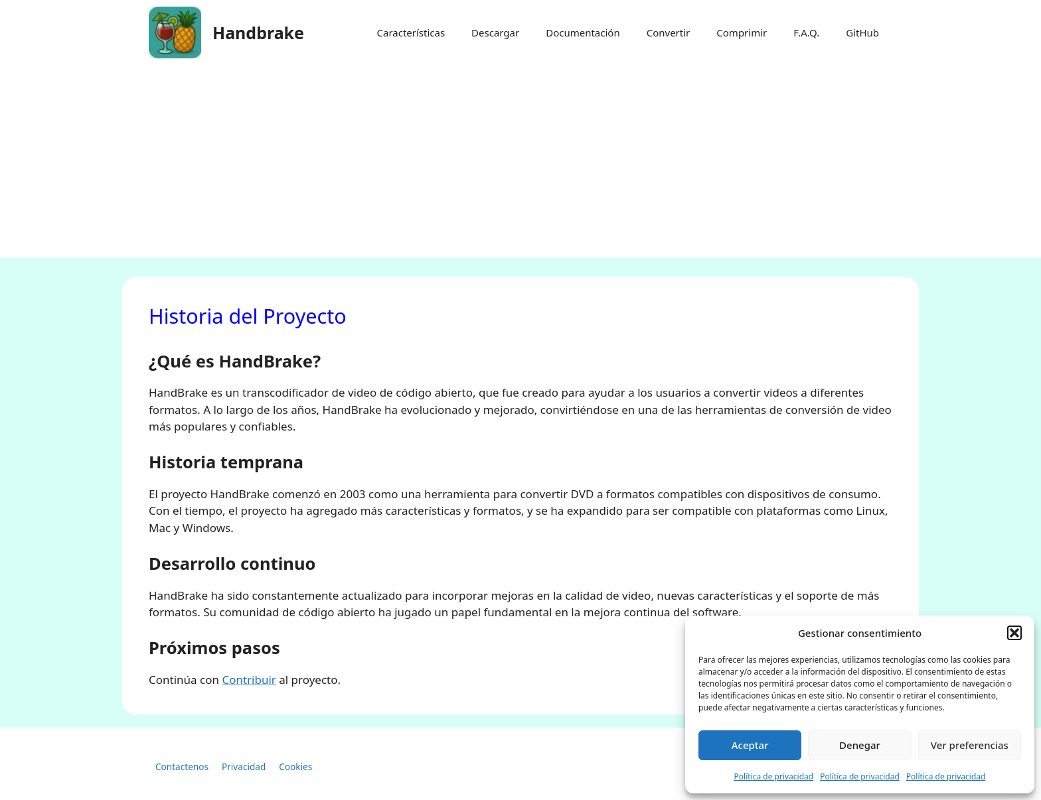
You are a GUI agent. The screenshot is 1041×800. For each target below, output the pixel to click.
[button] (1014, 632)
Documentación (583, 32)
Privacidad (244, 766)
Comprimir (741, 32)
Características (410, 32)
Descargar (495, 32)
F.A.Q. (806, 32)
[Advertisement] (520, 164)
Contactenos (181, 766)
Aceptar (750, 745)
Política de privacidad (774, 776)
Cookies (295, 766)
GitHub (862, 32)
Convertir (668, 32)
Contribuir (249, 679)
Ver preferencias (969, 745)
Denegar (859, 745)
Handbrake (258, 32)
